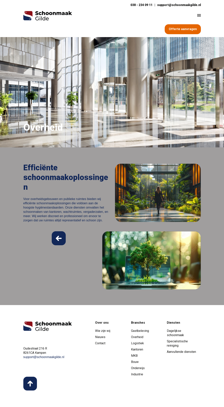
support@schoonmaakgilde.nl (178, 5)
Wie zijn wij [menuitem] (102, 331)
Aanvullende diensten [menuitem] (181, 352)
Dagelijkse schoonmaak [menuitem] (175, 333)
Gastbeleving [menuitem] (140, 331)
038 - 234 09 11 (140, 5)
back (30, 384)
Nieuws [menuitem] (100, 337)
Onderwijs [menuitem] (138, 368)
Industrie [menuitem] (137, 375)
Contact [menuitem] (100, 344)
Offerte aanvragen (183, 29)
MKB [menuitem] (134, 356)
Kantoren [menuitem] (137, 350)
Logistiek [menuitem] (137, 344)
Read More (59, 239)
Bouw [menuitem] (135, 362)
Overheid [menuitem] (137, 337)
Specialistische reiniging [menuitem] (177, 344)
